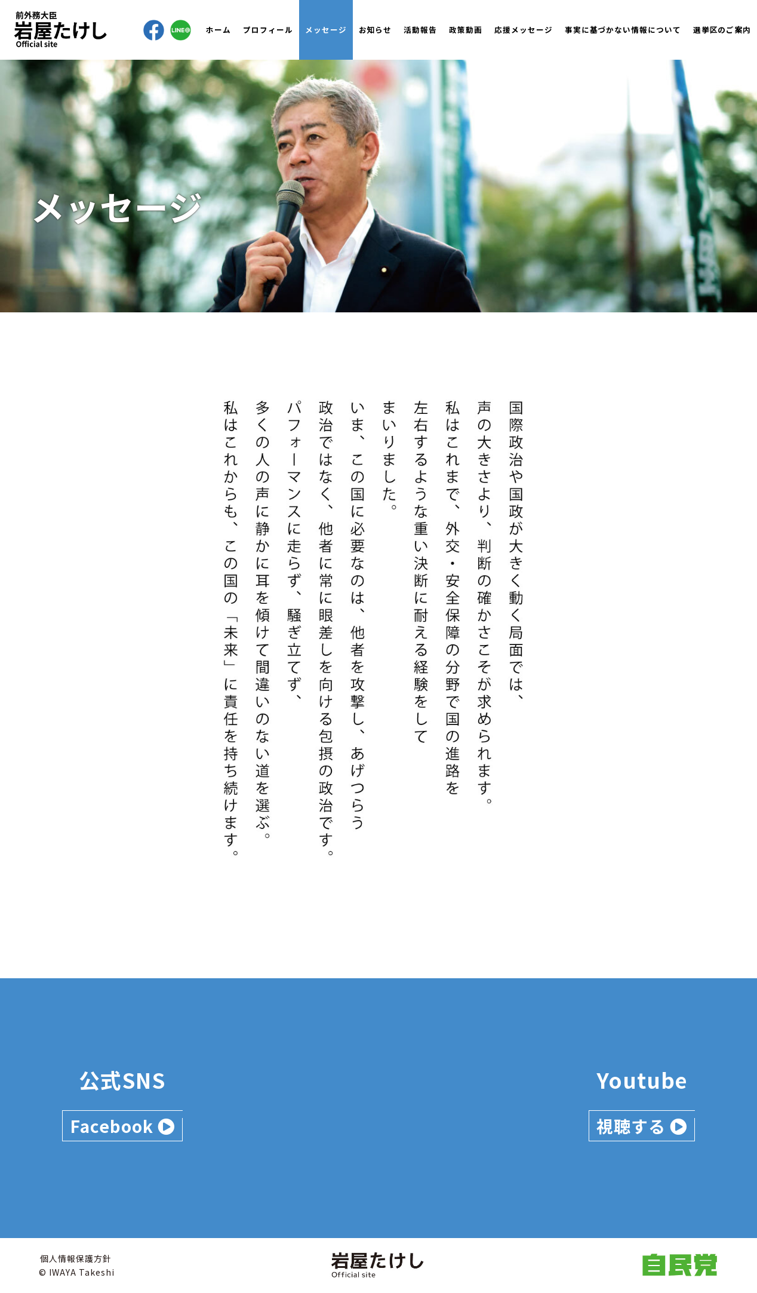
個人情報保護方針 (76, 1258)
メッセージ (326, 29)
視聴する (641, 1126)
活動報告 (420, 29)
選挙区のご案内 (722, 29)
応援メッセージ (523, 29)
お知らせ (375, 29)
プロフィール (268, 29)
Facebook (122, 1126)
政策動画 (465, 29)
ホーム (218, 29)
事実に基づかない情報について (623, 29)
